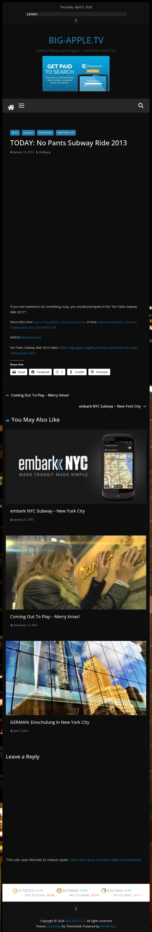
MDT (74, 895)
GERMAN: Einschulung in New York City (49, 722)
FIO (117, 895)
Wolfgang (45, 152)
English (28, 132)
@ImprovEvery (31, 337)
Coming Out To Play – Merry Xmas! (37, 395)
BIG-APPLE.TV (76, 40)
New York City (66, 132)
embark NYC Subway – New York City (112, 406)
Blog (15, 132)
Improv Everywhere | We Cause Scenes (60, 322)
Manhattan (45, 132)
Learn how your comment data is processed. (105, 859)
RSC (30, 895)
